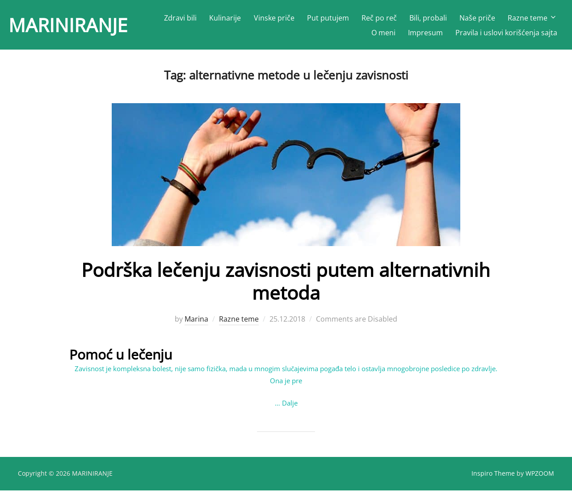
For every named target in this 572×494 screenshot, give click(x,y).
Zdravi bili (180, 18)
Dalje (290, 406)
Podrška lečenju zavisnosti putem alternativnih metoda (285, 285)
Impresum (425, 33)
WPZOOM (540, 477)
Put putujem (328, 18)
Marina (196, 323)
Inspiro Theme (493, 477)
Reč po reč (379, 18)
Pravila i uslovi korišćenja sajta (506, 33)
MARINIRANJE (67, 25)
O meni (383, 33)
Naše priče (477, 18)
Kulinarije (225, 18)
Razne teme (532, 18)
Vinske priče (274, 18)
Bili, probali (428, 18)
